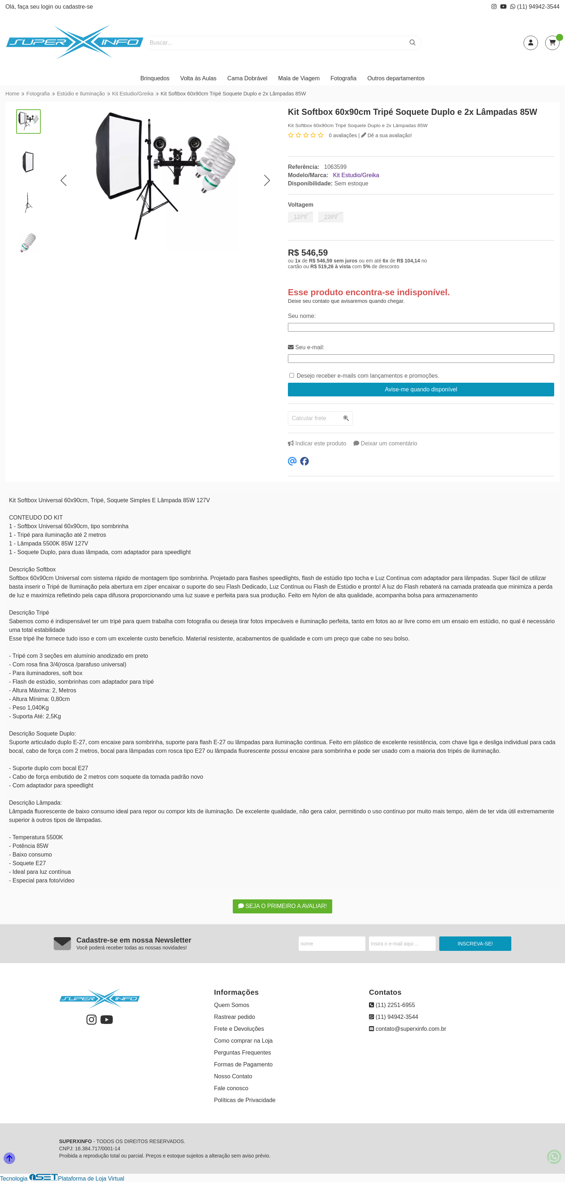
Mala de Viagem (299, 78)
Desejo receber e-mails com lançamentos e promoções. (368, 376)
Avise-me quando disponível (421, 389)
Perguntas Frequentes (242, 1053)
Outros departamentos (395, 78)
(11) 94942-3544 (535, 7)
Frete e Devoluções (239, 1029)
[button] (63, 180)
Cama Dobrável (247, 78)
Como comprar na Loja (243, 1041)
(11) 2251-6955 (392, 1005)
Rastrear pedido (234, 1017)
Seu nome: (302, 316)
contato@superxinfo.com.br (407, 1029)
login (48, 7)
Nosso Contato (233, 1076)
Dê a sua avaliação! (386, 135)
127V (300, 217)
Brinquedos (154, 78)
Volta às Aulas (198, 78)
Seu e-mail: (306, 347)
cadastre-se (78, 7)
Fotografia (343, 78)
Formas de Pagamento (243, 1064)
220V (331, 217)
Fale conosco (231, 1088)
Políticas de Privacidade (245, 1100)
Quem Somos (231, 1005)
